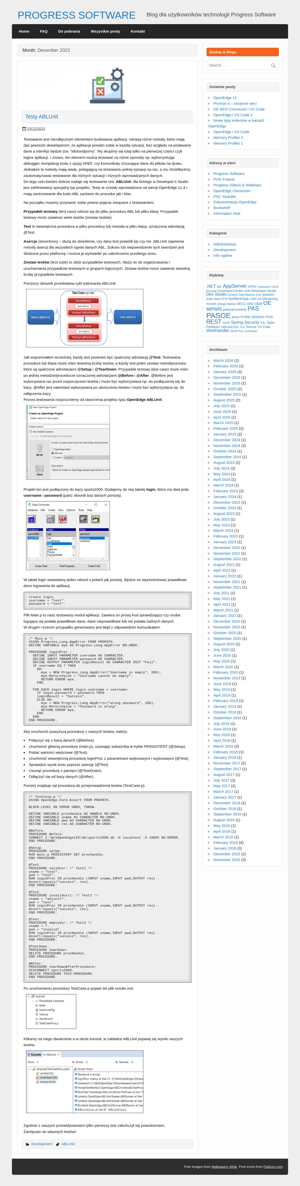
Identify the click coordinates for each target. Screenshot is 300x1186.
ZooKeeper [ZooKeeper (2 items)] (250, 330)
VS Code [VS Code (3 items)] (263, 327)
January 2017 (224, 797)
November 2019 (226, 678)
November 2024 (226, 445)
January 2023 (224, 542)
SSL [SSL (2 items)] (262, 322)
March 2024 (223, 485)
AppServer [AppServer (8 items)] (235, 286)
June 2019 (222, 684)
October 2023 (224, 508)
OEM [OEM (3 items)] (258, 304)
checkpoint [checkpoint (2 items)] (264, 286)
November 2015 (226, 860)
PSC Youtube (224, 196)
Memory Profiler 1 (228, 143)
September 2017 (227, 769)
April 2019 (221, 695)
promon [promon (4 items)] (258, 317)
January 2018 (224, 757)
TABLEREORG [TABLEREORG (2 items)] (230, 326)
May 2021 (221, 598)
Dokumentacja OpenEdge (235, 202)
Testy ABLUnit (41, 117)
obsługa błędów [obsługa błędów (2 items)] (226, 303)
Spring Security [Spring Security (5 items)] (245, 322)
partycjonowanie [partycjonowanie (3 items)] (235, 309)
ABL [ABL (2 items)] (219, 286)
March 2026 (223, 360)
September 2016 (227, 814)
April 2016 (221, 831)
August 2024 (223, 462)
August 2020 (223, 644)
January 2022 (224, 576)
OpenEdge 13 (225, 98)
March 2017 (223, 791)
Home (24, 31)
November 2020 (226, 627)
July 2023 (221, 519)
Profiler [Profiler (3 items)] (246, 317)
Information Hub (226, 213)
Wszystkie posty (105, 31)
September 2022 (227, 559)
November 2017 (226, 763)
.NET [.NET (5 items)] (211, 286)
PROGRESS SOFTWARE (77, 15)
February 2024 (225, 491)
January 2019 (224, 706)
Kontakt (138, 31)
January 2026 (224, 372)
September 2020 (227, 638)
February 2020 (225, 672)
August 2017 (223, 774)
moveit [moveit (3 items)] (211, 304)
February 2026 (225, 366)
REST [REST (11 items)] (214, 322)
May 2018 (221, 735)
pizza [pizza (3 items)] (236, 317)
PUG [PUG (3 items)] (269, 317)
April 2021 (221, 604)
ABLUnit (68, 1144)
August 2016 (223, 820)
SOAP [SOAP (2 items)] (226, 322)
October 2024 (224, 451)
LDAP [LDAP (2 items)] (253, 298)
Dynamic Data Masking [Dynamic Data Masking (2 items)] (241, 294)
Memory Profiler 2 (228, 137)
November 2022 (226, 553)
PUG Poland (223, 179)
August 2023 (223, 513)
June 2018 (222, 729)
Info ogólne (222, 255)
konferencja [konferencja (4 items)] (239, 298)
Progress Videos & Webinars (237, 185)
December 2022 (226, 547)
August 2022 (223, 564)
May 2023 (221, 525)
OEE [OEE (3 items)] (250, 304)
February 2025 (225, 428)
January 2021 (224, 615)
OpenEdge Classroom (231, 191)
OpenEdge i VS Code (231, 132)
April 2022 (221, 570)
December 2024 (226, 440)
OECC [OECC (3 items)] (241, 304)
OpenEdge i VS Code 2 (233, 115)
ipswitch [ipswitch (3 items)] (268, 294)
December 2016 (226, 803)
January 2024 (224, 496)
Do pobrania (69, 31)
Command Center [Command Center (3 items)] (230, 291)
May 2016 (221, 825)
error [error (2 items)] (259, 294)
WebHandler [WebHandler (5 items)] (218, 330)
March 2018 (223, 746)
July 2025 (221, 406)
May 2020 (221, 661)
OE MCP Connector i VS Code (239, 109)
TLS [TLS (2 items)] (242, 326)
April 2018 (221, 740)
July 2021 (221, 593)
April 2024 (221, 479)
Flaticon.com (273, 1167)
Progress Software (228, 173)
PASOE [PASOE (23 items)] (218, 315)
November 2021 (226, 582)
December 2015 (226, 854)
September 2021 (227, 587)
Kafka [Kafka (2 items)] (209, 298)
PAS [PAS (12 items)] (253, 308)
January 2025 (224, 434)
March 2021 (223, 610)
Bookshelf (221, 208)
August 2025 (223, 400)
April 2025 (221, 417)
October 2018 (224, 712)
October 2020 (224, 633)
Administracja (224, 244)
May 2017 (221, 786)
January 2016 (224, 848)
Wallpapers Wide (224, 1167)
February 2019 (225, 701)
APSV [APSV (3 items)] (252, 286)
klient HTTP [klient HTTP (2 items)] (221, 298)
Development (41, 1144)
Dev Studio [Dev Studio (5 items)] (216, 294)
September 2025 (227, 394)
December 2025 (226, 377)
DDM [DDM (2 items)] (247, 290)
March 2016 (223, 837)
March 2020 (223, 667)
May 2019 (221, 689)
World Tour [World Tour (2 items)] (236, 330)
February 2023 (225, 536)
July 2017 (221, 780)
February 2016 (225, 842)
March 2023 (223, 530)
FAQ (43, 31)
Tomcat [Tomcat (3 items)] (251, 327)
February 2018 (225, 752)
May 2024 (221, 474)
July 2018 (221, 723)
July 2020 (221, 649)
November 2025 (226, 383)
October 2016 (224, 809)
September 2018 (227, 718)
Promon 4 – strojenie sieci (235, 103)
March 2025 (223, 423)
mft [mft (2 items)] (259, 298)
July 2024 (221, 468)
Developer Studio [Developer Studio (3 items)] (263, 291)
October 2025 (224, 389)
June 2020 (222, 655)
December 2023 (226, 502)
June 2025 (222, 411)
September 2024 (227, 457)
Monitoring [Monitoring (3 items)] (269, 299)
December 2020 (226, 621)
